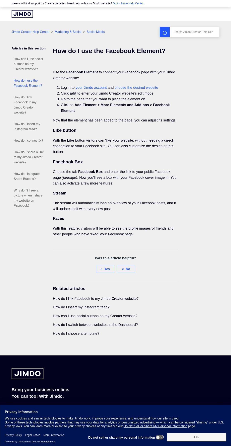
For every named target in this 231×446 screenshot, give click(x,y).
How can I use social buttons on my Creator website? (28, 64)
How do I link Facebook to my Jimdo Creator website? (25, 105)
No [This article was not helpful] (128, 269)
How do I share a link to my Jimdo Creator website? (28, 157)
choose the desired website (136, 88)
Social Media (96, 32)
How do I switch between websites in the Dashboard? (95, 325)
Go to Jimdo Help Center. (128, 3)
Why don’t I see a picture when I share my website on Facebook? (28, 198)
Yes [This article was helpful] (107, 269)
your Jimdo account (91, 88)
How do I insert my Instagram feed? (27, 126)
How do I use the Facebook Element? (28, 83)
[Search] (189, 32)
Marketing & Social (68, 32)
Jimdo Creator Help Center (30, 32)
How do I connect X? (28, 140)
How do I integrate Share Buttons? (27, 176)
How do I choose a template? (76, 333)
